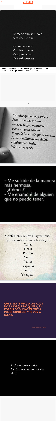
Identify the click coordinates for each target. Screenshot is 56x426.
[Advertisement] (28, 7)
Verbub (28, 2)
